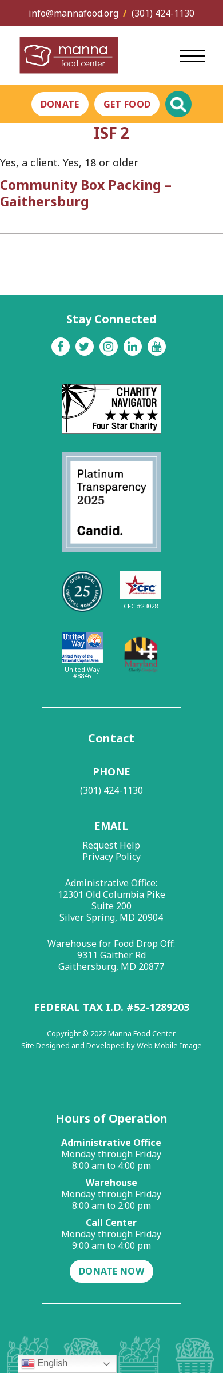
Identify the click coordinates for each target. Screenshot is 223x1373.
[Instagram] (108, 346)
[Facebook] (60, 346)
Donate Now (111, 1271)
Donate (60, 104)
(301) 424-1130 (163, 13)
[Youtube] (157, 346)
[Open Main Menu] (192, 56)
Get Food (127, 104)
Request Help (111, 845)
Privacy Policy (111, 856)
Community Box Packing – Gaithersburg (86, 193)
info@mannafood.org (73, 13)
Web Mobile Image (169, 1045)
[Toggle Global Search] (178, 104)
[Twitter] (84, 346)
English (44, 1364)
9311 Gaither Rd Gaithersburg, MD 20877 (111, 961)
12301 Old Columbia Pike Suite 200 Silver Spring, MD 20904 (111, 906)
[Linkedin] (133, 346)
